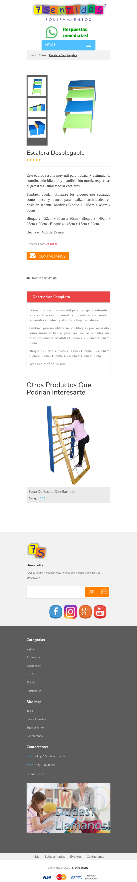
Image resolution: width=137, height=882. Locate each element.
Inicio (34, 55)
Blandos (32, 682)
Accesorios (34, 657)
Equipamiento (35, 727)
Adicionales (34, 691)
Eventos (76, 856)
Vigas (30, 649)
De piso (31, 674)
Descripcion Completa (51, 296)
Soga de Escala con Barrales (52, 491)
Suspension (34, 666)
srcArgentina (80, 868)
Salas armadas (36, 719)
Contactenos (35, 736)
